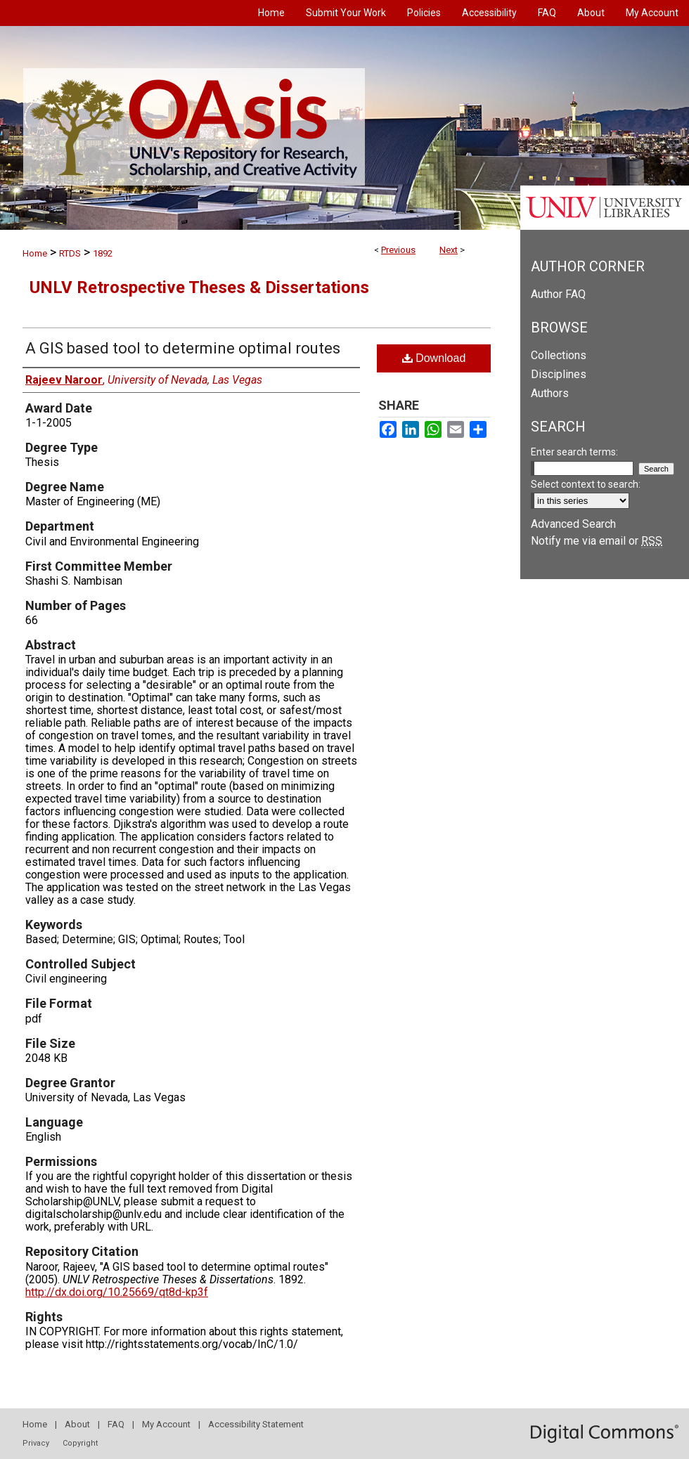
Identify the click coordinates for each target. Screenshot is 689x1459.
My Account (166, 1424)
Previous (398, 250)
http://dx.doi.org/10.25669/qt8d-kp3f (116, 1292)
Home (34, 253)
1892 (102, 253)
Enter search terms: (574, 452)
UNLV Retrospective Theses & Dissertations (199, 287)
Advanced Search (573, 524)
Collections (558, 355)
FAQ (116, 1424)
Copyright (80, 1443)
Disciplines (558, 374)
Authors (550, 393)
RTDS (70, 253)
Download (434, 358)
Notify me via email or (596, 540)
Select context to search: (585, 484)
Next (448, 250)
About (77, 1424)
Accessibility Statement (256, 1424)
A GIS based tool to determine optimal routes (182, 348)
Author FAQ (558, 294)
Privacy (35, 1443)
